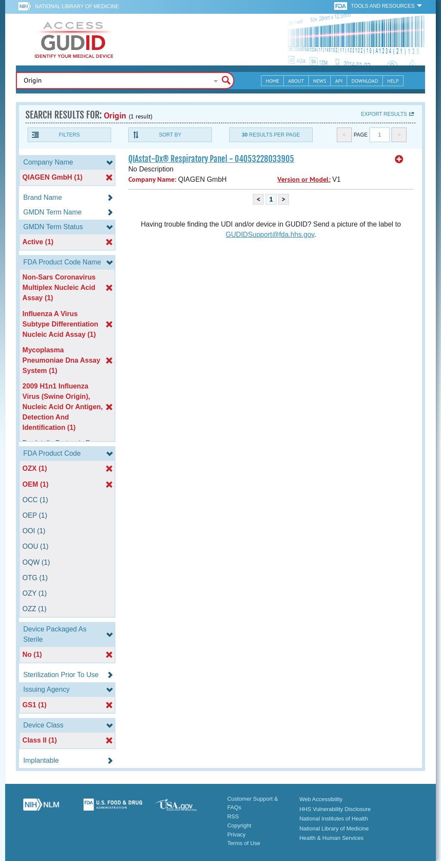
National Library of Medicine (77, 6)
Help (393, 81)
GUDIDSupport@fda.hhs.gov (270, 234)
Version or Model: (303, 179)
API (338, 81)
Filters (69, 135)
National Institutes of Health (333, 818)
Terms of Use (244, 843)
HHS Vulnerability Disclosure (335, 809)
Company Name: (152, 179)
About (296, 81)
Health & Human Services (331, 838)
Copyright (239, 825)
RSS (233, 816)
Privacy (236, 834)
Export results (384, 114)
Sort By (170, 135)
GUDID (74, 39)
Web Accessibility (320, 799)
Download (364, 81)
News (319, 81)
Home (272, 81)
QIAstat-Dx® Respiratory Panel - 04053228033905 (211, 159)
